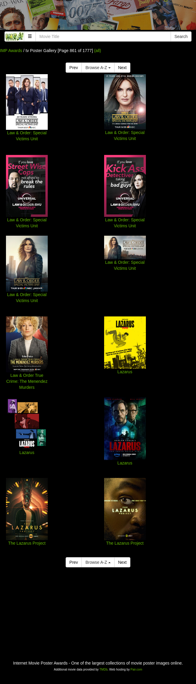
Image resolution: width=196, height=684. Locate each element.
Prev (74, 67)
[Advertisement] (98, 16)
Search (181, 36)
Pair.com (136, 669)
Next (122, 67)
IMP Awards (11, 50)
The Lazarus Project (26, 543)
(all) (97, 50)
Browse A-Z (97, 67)
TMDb (103, 669)
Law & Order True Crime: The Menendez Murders (26, 381)
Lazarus (125, 371)
